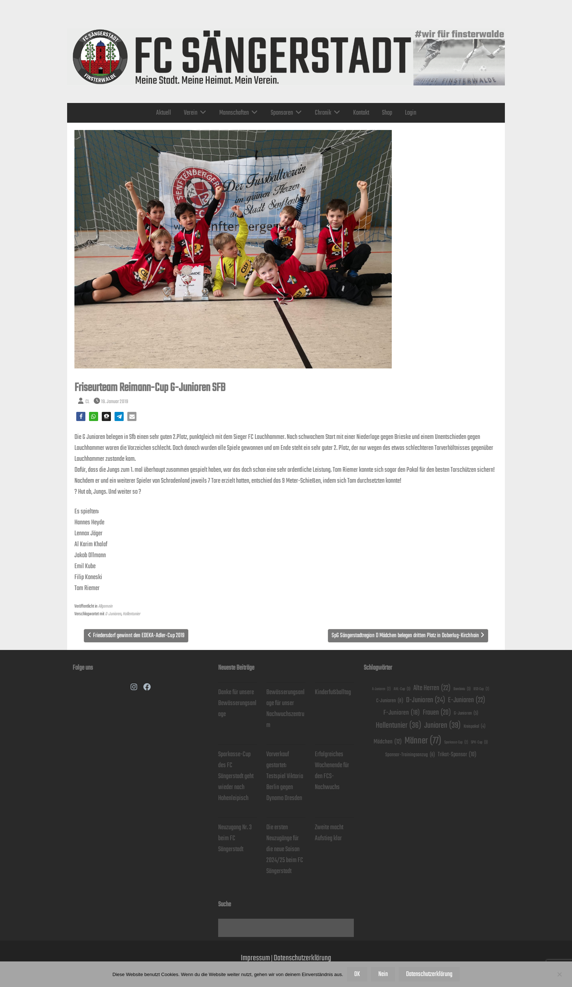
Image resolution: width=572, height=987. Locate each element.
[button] (80, 416)
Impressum (255, 958)
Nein (383, 974)
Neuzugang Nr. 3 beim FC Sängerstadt (235, 838)
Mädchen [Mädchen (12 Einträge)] (388, 742)
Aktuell (163, 112)
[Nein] (559, 974)
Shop (387, 112)
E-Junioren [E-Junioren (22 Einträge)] (466, 700)
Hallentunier (131, 614)
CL (87, 401)
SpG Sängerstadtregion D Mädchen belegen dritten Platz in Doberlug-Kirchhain (405, 635)
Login (410, 112)
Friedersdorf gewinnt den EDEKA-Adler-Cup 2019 (139, 635)
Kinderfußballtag (333, 692)
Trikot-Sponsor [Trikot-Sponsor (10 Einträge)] (457, 755)
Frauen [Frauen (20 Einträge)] (437, 713)
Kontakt (361, 112)
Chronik (323, 112)
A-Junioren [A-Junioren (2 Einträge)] (381, 689)
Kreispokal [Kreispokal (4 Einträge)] (475, 726)
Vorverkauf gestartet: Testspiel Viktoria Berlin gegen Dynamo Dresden (284, 776)
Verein (190, 112)
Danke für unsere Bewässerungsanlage (237, 703)
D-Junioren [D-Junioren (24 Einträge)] (425, 700)
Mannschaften (234, 112)
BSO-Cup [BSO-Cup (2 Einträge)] (481, 689)
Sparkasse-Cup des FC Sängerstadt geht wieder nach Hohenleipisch (236, 776)
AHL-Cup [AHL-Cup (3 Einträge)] (402, 689)
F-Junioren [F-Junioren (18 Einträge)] (401, 713)
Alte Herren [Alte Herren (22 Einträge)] (432, 688)
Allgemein (105, 606)
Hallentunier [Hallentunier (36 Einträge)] (398, 725)
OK (357, 974)
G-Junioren (113, 614)
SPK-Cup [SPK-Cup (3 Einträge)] (479, 742)
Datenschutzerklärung (302, 958)
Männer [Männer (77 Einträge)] (423, 741)
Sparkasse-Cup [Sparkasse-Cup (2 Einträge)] (456, 743)
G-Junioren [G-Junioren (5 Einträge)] (466, 713)
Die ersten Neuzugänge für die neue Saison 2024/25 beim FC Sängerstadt (284, 849)
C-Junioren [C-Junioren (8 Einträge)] (389, 700)
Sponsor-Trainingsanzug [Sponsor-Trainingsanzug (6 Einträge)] (410, 755)
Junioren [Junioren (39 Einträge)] (442, 725)
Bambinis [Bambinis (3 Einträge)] (462, 689)
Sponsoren (282, 112)
